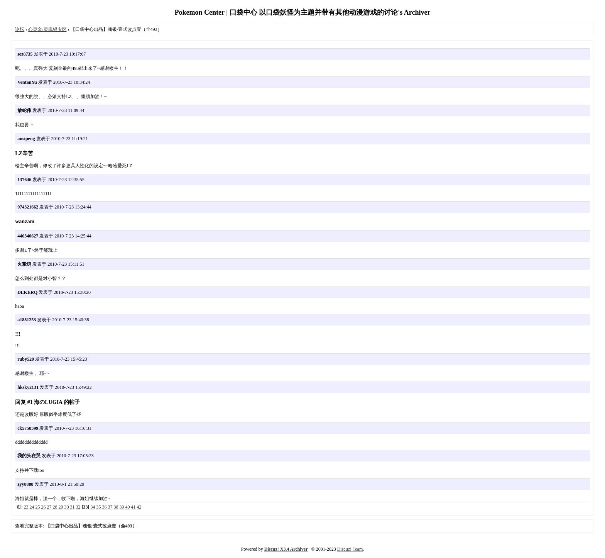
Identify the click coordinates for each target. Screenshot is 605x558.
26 (43, 507)
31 (72, 507)
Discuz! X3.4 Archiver (286, 549)
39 (122, 507)
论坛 (19, 29)
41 (133, 507)
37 (110, 507)
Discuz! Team (350, 549)
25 (37, 507)
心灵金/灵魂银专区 (47, 29)
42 (139, 507)
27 (49, 507)
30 (66, 507)
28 (55, 507)
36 (104, 507)
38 (116, 507)
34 (93, 507)
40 (127, 507)
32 (78, 507)
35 (98, 507)
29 (61, 507)
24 (32, 507)
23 (26, 507)
